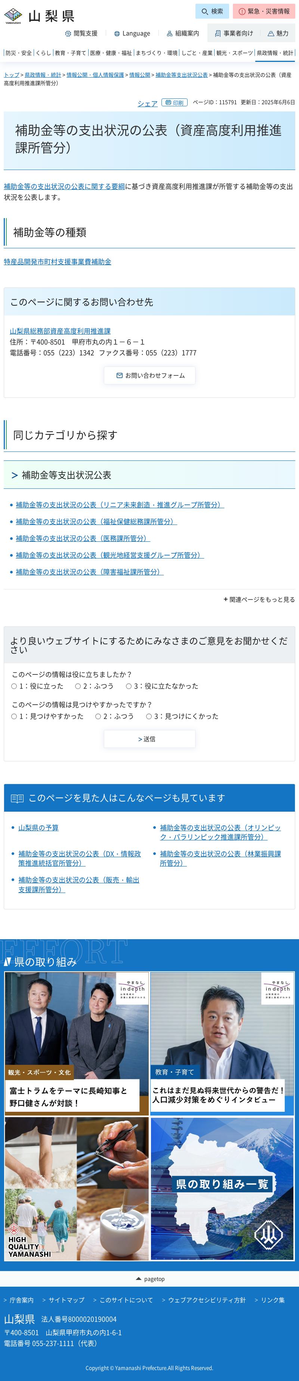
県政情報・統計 (43, 74)
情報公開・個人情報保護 (95, 74)
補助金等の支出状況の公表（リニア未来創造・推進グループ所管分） (120, 505)
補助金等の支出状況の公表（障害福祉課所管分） (90, 572)
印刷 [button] (178, 102)
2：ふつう (98, 686)
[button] (264, 11)
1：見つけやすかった (51, 716)
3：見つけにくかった (186, 716)
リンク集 (273, 1299)
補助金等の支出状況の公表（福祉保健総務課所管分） (96, 521)
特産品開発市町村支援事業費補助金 (57, 262)
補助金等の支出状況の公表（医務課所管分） (83, 538)
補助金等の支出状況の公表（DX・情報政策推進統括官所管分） (79, 858)
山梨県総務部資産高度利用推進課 (60, 331)
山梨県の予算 (38, 827)
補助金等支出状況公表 (181, 74)
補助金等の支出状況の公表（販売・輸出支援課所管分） (78, 884)
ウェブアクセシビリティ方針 (207, 1299)
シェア (148, 103)
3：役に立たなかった (166, 686)
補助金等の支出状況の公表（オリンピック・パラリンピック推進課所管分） (220, 832)
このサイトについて (126, 1299)
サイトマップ (66, 1299)
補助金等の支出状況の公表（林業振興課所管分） (220, 858)
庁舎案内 (22, 1299)
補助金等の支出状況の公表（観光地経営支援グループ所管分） (110, 555)
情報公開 (139, 74)
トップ (11, 74)
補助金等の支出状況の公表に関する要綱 (64, 186)
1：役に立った (41, 686)
